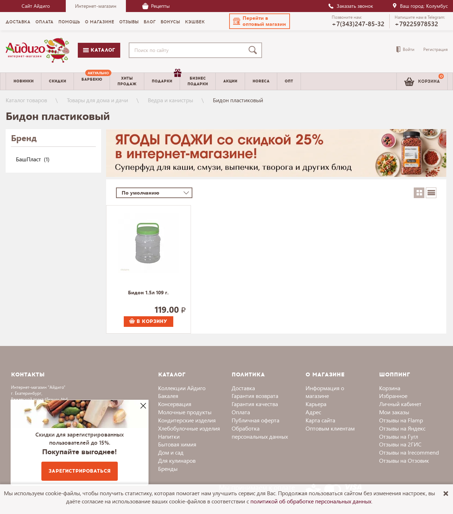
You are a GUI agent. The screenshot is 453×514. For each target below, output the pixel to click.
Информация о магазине (325, 392)
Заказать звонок (350, 5)
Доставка (243, 388)
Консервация (174, 404)
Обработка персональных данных (260, 432)
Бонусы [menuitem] (170, 22)
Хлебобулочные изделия (189, 428)
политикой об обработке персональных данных (310, 501)
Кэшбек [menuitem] (195, 22)
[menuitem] (92, 81)
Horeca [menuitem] (260, 81)
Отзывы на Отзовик (404, 460)
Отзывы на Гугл (398, 436)
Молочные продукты (184, 412)
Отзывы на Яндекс (402, 428)
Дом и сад (171, 452)
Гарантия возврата (255, 395)
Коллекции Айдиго (181, 388)
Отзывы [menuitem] (129, 22)
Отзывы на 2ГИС (400, 444)
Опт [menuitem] (289, 81)
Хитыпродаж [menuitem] (127, 81)
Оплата (241, 412)
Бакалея (168, 395)
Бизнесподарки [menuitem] (197, 81)
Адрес (313, 412)
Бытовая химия (177, 444)
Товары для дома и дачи (97, 100)
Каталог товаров (26, 100)
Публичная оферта (255, 420)
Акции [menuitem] (230, 81)
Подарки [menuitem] (166, 78)
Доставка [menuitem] (18, 22)
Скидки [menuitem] (57, 81)
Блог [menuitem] (150, 22)
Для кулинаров (177, 460)
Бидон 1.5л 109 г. (148, 293)
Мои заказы (394, 412)
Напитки (169, 436)
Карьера (316, 404)
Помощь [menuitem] (69, 22)
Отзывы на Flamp (401, 420)
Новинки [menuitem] (23, 81)
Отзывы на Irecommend (409, 452)
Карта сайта (320, 420)
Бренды (168, 468)
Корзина (389, 388)
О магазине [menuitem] (99, 22)
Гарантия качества (255, 404)
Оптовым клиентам (330, 428)
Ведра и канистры (170, 100)
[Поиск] (254, 50)
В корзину (148, 321)
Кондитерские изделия (187, 420)
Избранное (393, 395)
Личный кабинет (400, 404)
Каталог (99, 50)
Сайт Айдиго (36, 5)
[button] (259, 21)
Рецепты (156, 5)
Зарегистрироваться (79, 471)
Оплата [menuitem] (44, 22)
